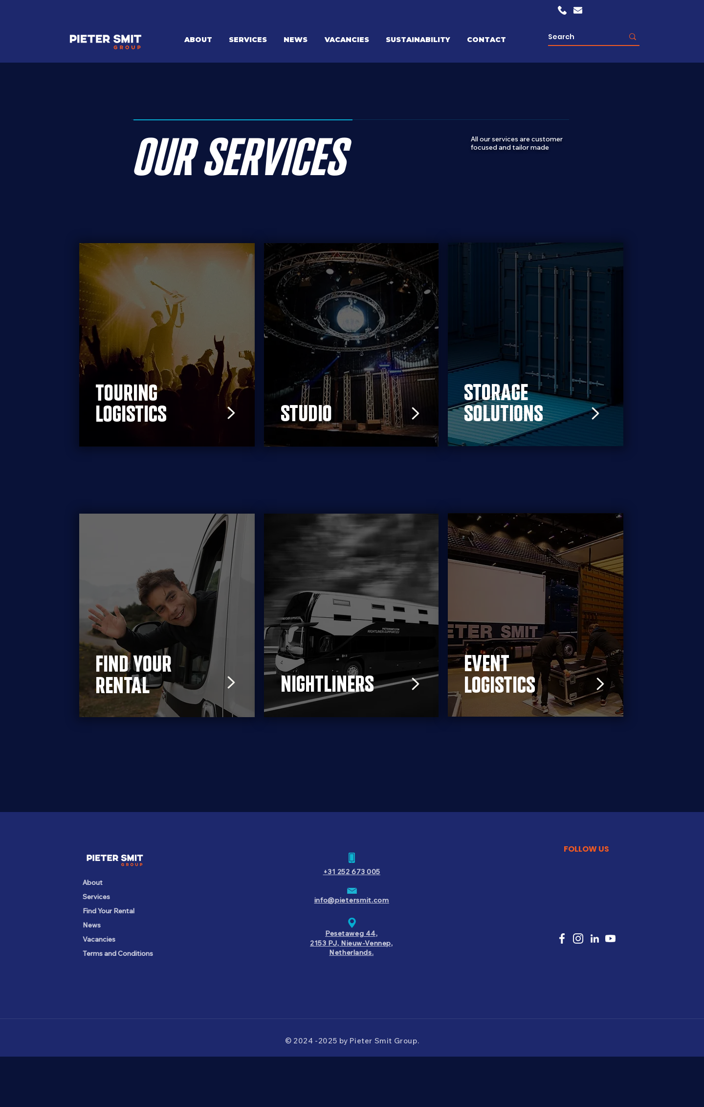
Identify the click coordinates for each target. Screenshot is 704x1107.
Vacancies (99, 939)
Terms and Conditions (117, 953)
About (93, 882)
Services (96, 896)
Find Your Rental (108, 910)
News (92, 925)
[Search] (578, 37)
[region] (170, 357)
